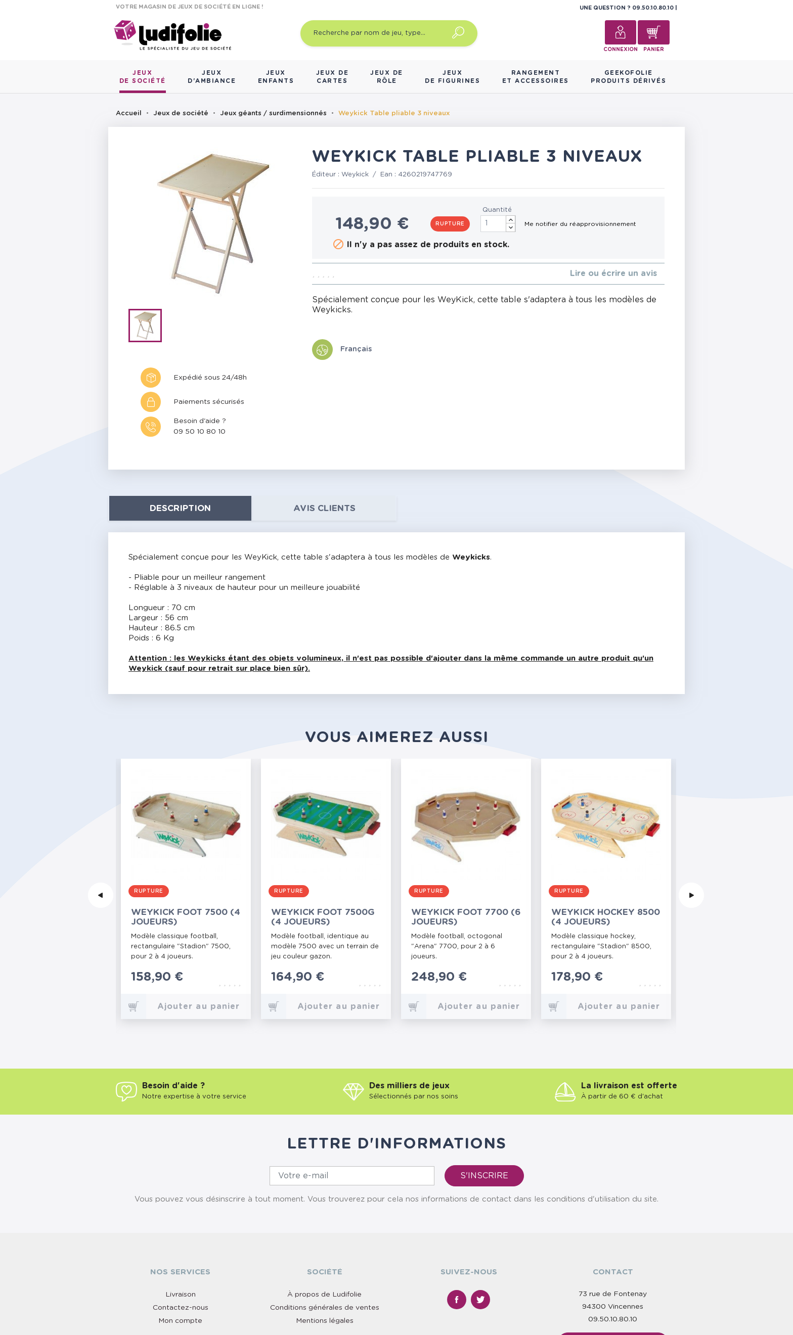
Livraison (180, 1203)
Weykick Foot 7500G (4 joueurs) (323, 917)
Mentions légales (325, 1229)
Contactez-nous (180, 1216)
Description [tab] (180, 508)
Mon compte (180, 1229)
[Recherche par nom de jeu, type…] (388, 33)
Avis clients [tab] (324, 508)
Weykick (355, 174)
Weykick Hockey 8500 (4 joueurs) (605, 917)
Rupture (450, 223)
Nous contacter (613, 1252)
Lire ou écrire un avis (613, 273)
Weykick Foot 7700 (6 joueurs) (466, 917)
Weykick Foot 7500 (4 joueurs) (185, 917)
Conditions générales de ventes (324, 1216)
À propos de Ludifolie (324, 1203)
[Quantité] (498, 223)
